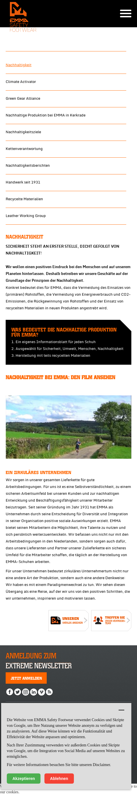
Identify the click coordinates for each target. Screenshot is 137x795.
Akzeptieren (23, 778)
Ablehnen (59, 778)
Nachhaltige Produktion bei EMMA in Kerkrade (45, 115)
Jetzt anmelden (26, 678)
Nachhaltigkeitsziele (23, 132)
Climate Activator (21, 81)
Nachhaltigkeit (18, 65)
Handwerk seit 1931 (23, 182)
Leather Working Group (26, 215)
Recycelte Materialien (24, 199)
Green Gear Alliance (23, 98)
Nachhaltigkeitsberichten (28, 165)
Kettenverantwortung (24, 148)
